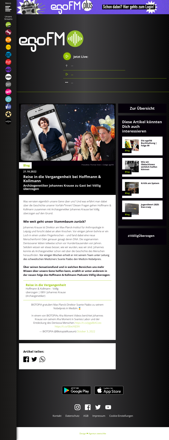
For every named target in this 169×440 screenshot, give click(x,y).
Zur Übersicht (142, 108)
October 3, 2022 (86, 331)
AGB (85, 415)
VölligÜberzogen (142, 236)
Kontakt (57, 415)
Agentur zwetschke (97, 433)
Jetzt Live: (75, 56)
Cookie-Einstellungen (121, 415)
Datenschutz (72, 415)
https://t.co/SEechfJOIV (67, 326)
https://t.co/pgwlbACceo (88, 322)
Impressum (98, 415)
